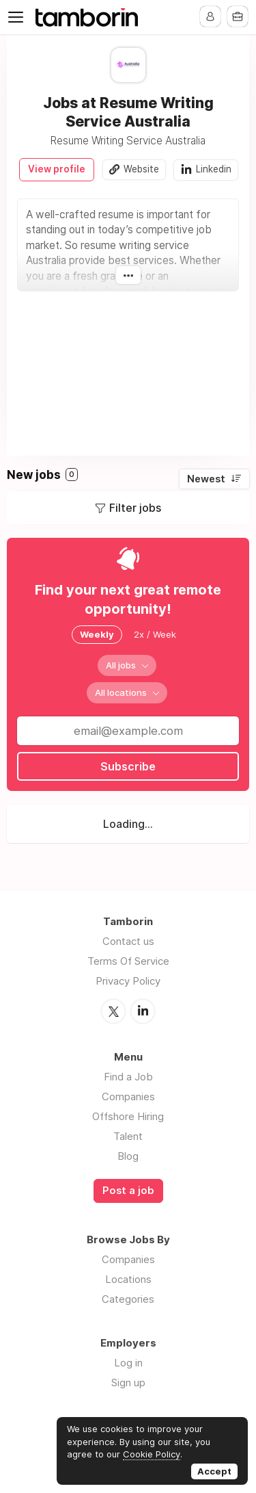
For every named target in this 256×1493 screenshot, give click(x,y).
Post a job (128, 1190)
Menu (18, 17)
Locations (128, 1279)
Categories (128, 1299)
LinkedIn (142, 1011)
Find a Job (128, 1076)
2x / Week (155, 634)
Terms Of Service (128, 961)
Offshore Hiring (128, 1116)
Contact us (128, 941)
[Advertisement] (128, 366)
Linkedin (213, 169)
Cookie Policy (151, 1454)
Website (141, 169)
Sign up (128, 1382)
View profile (56, 169)
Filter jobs (135, 508)
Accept (214, 1471)
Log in (128, 1362)
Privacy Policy (128, 980)
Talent (128, 1136)
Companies (128, 1096)
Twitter (113, 1011)
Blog (128, 1156)
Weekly (97, 634)
